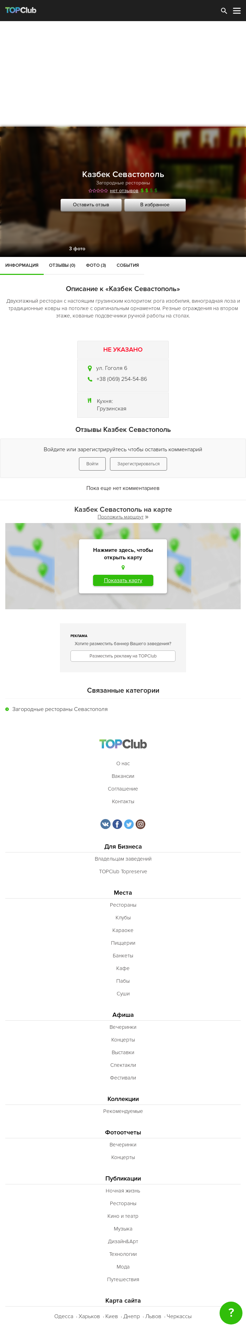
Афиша (123, 1015)
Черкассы (179, 1316)
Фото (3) (96, 265)
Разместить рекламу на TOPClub (123, 656)
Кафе (123, 968)
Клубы (123, 917)
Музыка (123, 1229)
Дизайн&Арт (123, 1241)
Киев (111, 1316)
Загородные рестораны (123, 183)
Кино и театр (123, 1216)
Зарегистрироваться (138, 464)
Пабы (123, 981)
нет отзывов (124, 191)
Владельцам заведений (123, 859)
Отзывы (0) (62, 265)
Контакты (123, 801)
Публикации (123, 1178)
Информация (21, 265)
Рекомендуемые (123, 1111)
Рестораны (123, 905)
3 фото (77, 249)
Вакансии (123, 776)
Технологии (123, 1254)
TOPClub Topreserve (123, 871)
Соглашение (123, 789)
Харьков (89, 1316)
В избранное (155, 205)
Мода (123, 1267)
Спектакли (123, 1065)
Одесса (63, 1316)
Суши (123, 993)
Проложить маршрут (123, 517)
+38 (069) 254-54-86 (122, 379)
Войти (92, 464)
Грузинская (112, 408)
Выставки (123, 1052)
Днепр (131, 1316)
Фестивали (123, 1078)
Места (123, 892)
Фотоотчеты (123, 1132)
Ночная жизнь (123, 1191)
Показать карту (123, 580)
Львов (153, 1316)
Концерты (123, 1040)
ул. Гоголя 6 (111, 368)
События (128, 265)
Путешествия (123, 1279)
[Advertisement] (123, 74)
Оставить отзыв (91, 205)
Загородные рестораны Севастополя (60, 709)
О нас (123, 763)
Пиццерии (123, 943)
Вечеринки (123, 1027)
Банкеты (123, 955)
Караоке (123, 930)
